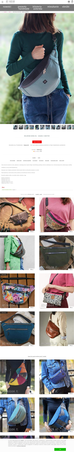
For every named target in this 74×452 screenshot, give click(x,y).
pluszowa (47, 160)
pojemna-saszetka (27, 160)
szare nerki (61, 160)
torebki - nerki (39, 194)
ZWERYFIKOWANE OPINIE (9, 189)
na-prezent (35, 160)
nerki (39, 157)
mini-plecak (12, 160)
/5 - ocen (36, 151)
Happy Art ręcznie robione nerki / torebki (37, 356)
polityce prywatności (21, 445)
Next (71, 65)
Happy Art (26, 145)
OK (60, 449)
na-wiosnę (41, 160)
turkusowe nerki (54, 160)
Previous (2, 65)
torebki (34, 157)
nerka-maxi (19, 160)
